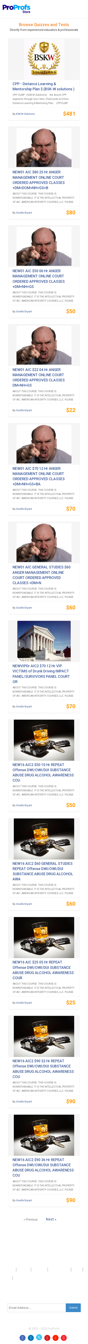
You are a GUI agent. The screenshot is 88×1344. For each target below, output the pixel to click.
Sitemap (64, 1269)
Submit (73, 1307)
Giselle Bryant (24, 212)
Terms (7, 1277)
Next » (51, 1219)
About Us (23, 1269)
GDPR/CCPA (21, 1277)
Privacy (77, 1269)
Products (9, 1269)
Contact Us (39, 1269)
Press (52, 1269)
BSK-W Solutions (25, 113)
